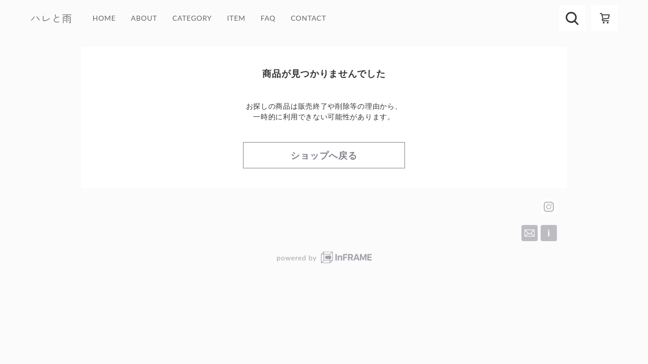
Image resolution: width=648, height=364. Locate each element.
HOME (104, 18)
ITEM (236, 18)
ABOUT (144, 18)
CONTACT (308, 18)
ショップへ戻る (324, 155)
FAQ (268, 18)
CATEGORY (192, 18)
